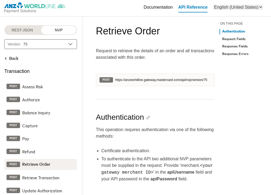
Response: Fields (235, 46)
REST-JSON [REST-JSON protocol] (22, 30)
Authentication (233, 31)
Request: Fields (234, 39)
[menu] (238, 7)
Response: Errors (235, 54)
